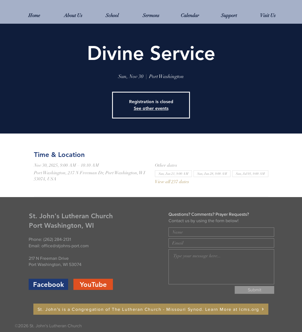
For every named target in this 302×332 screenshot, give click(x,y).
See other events (151, 108)
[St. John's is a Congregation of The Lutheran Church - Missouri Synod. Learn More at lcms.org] (150, 309)
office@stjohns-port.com (65, 245)
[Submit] (254, 290)
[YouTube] (93, 284)
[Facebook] (48, 284)
